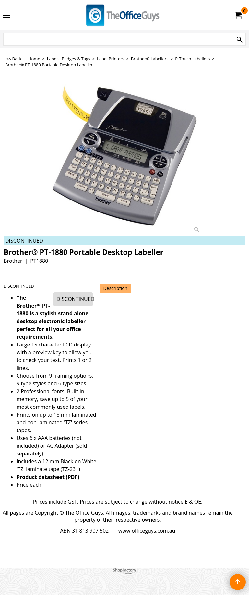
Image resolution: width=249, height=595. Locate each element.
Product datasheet (41, 476)
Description (115, 288)
